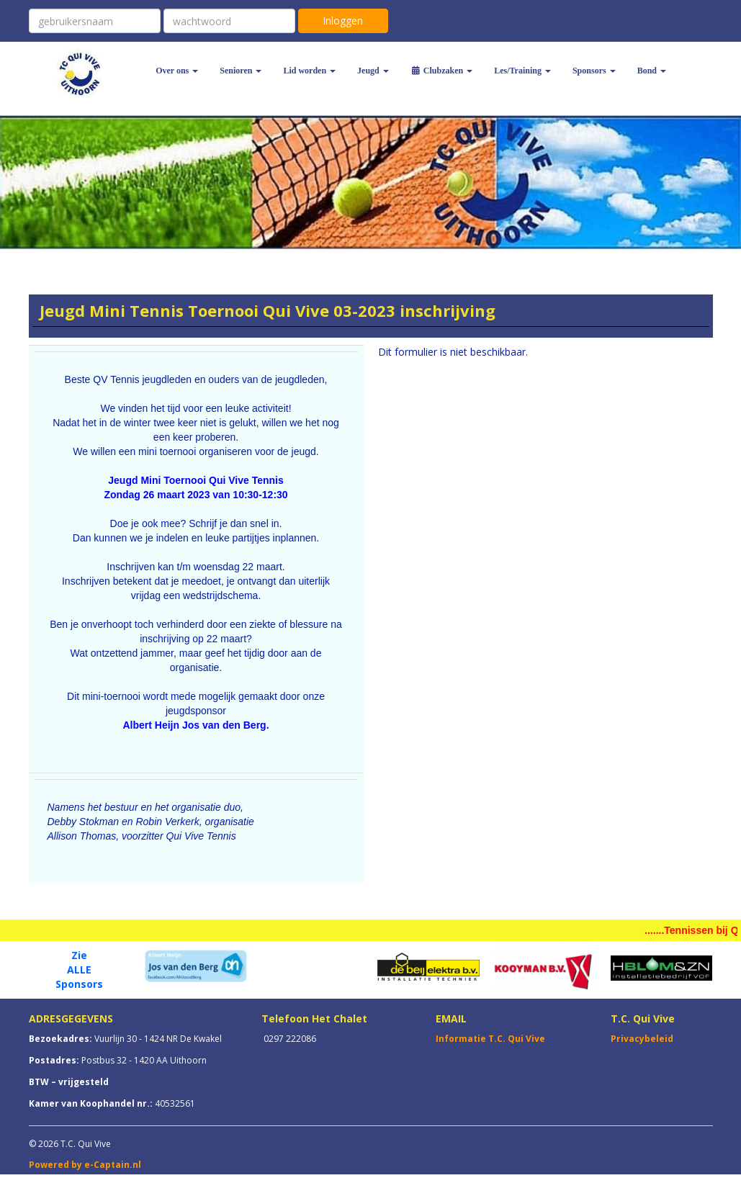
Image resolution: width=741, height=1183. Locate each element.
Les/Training (522, 71)
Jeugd (373, 71)
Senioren (240, 71)
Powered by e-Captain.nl (85, 1165)
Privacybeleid (642, 1039)
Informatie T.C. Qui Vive (490, 1039)
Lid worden (309, 71)
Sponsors (594, 71)
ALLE (79, 969)
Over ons (177, 71)
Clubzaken (441, 71)
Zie (79, 955)
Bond (651, 71)
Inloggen (343, 20)
